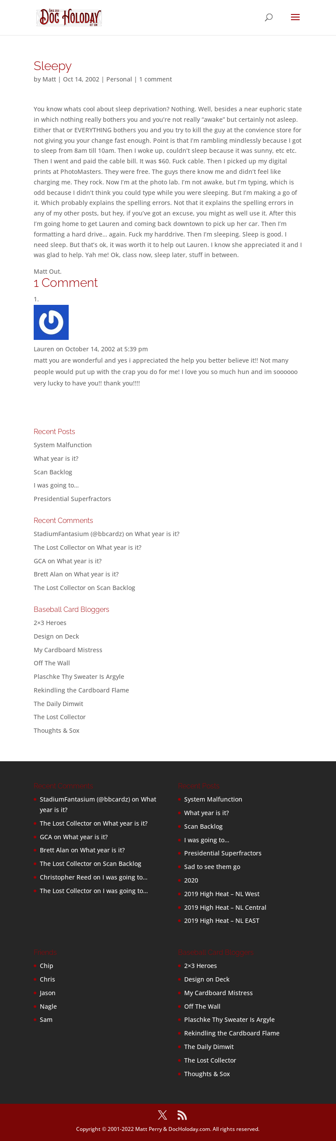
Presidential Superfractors (72, 499)
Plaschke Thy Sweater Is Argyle (79, 676)
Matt (49, 79)
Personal (119, 79)
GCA (40, 561)
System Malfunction (63, 445)
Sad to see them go (212, 866)
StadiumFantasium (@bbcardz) (79, 534)
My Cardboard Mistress (68, 650)
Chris (47, 979)
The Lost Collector (60, 717)
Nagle (48, 1006)
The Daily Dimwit (58, 703)
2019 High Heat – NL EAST (221, 920)
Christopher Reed (65, 877)
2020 (191, 880)
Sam (46, 1019)
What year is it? (56, 458)
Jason (48, 993)
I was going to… (56, 485)
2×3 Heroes (50, 622)
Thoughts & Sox (57, 730)
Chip (46, 965)
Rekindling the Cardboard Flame (81, 690)
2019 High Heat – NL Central (225, 907)
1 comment (155, 79)
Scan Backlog (53, 472)
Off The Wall (52, 663)
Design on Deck (56, 636)
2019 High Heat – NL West (221, 894)
